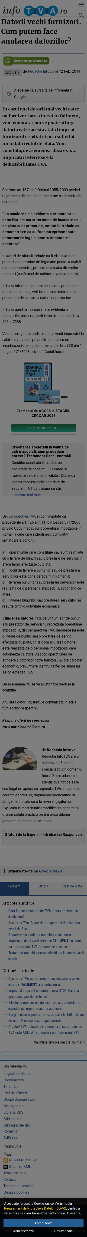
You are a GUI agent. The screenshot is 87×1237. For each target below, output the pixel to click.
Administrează (23, 1231)
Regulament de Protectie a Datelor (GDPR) (35, 1208)
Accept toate (44, 1223)
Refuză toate (63, 1231)
